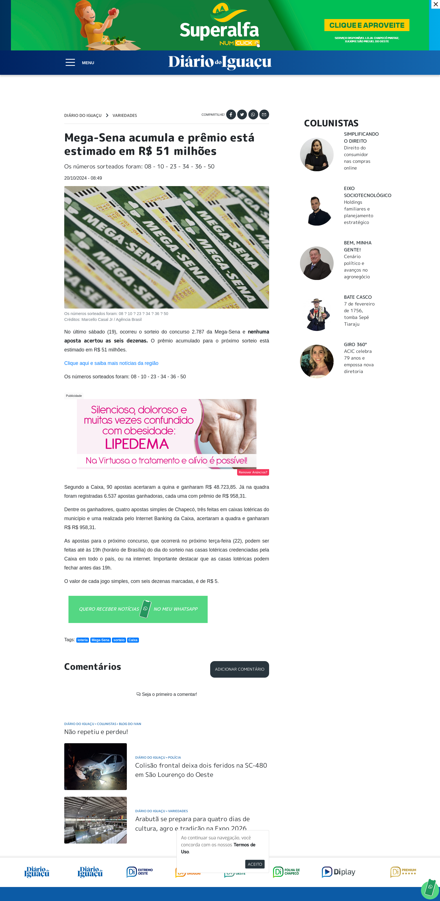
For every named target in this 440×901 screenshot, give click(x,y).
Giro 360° (355, 344)
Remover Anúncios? (253, 472)
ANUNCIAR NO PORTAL (340, 835)
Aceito (255, 864)
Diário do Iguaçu (83, 115)
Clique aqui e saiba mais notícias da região (111, 363)
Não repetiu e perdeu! (96, 649)
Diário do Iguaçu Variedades (161, 728)
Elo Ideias (368, 883)
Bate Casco (358, 297)
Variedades (125, 115)
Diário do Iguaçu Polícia (158, 675)
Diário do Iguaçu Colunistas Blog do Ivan (102, 641)
